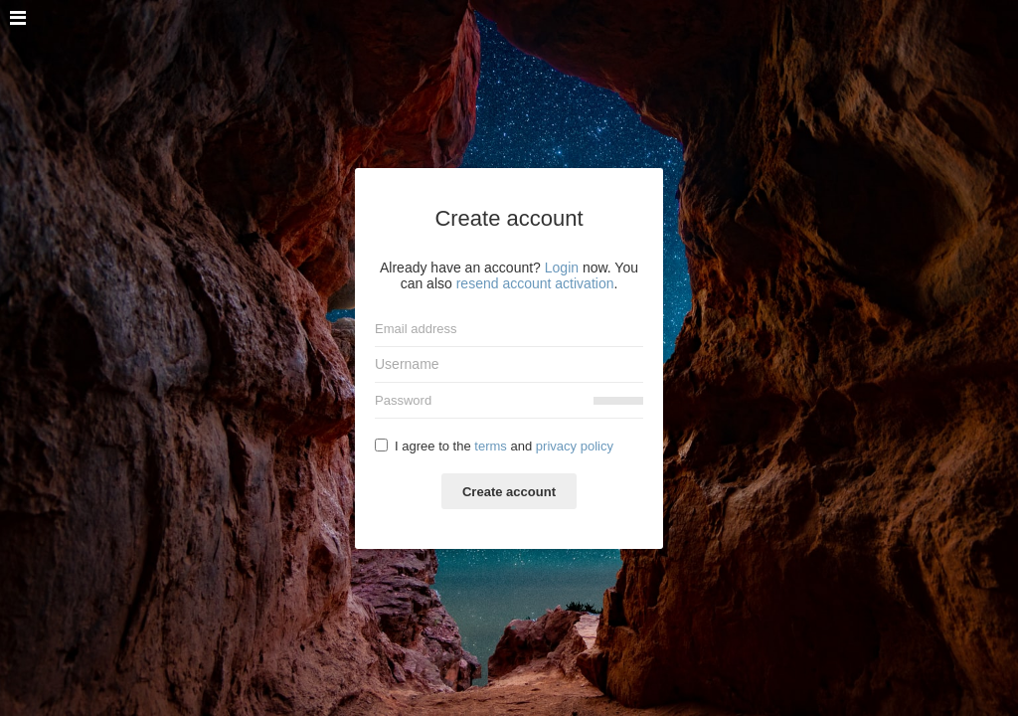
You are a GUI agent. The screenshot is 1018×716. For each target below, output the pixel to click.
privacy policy (574, 446)
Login (562, 267)
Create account (509, 491)
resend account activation (535, 283)
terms (490, 446)
